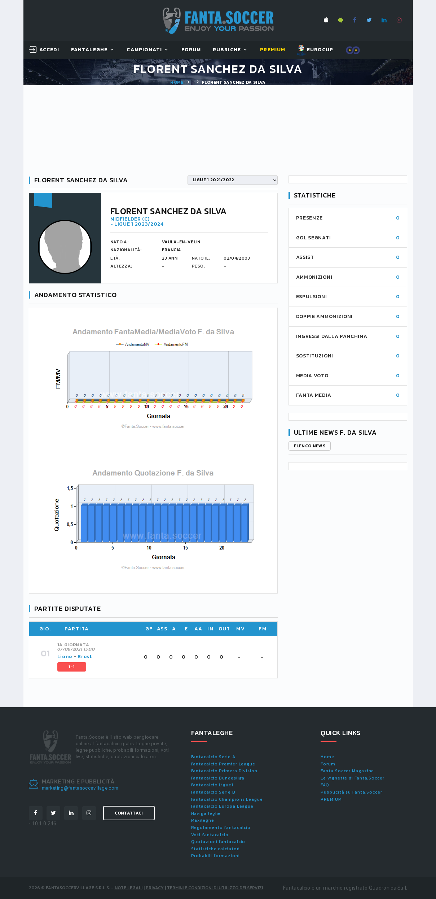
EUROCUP (315, 50)
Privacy (155, 888)
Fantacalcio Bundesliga (218, 778)
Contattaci (129, 813)
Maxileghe (202, 820)
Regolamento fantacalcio (221, 827)
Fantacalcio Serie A (213, 756)
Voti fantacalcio (210, 834)
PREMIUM (331, 799)
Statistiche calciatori (215, 849)
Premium (272, 50)
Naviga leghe (206, 813)
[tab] (163, 657)
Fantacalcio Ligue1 (212, 785)
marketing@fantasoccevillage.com (80, 788)
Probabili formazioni (215, 855)
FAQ (325, 785)
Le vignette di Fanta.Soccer (352, 778)
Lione (64, 656)
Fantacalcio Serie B (213, 792)
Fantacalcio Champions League (227, 799)
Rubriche (227, 50)
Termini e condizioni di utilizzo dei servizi (215, 888)
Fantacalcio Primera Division (224, 771)
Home (176, 82)
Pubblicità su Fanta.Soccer (351, 792)
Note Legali (128, 888)
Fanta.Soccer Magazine (347, 771)
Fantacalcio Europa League (222, 806)
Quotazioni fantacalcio (218, 841)
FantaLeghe (89, 50)
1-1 (72, 667)
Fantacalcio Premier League (223, 764)
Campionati (144, 50)
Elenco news (309, 446)
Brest (85, 656)
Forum (191, 50)
